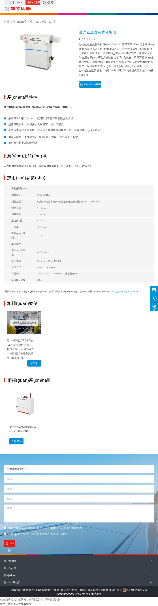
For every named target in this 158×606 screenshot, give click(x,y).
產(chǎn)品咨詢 (90, 84)
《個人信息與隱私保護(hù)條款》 (48, 533)
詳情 (34, 363)
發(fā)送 (9, 544)
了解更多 (16, 441)
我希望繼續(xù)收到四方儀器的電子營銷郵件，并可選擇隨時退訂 (44, 527)
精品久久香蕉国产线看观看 (15, 603)
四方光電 (48, 2)
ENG (19, 2)
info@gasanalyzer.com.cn (125, 291)
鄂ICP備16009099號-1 (23, 589)
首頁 (7, 21)
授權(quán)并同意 (36, 533)
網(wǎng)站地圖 (92, 593)
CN (9, 2)
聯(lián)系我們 (34, 3)
